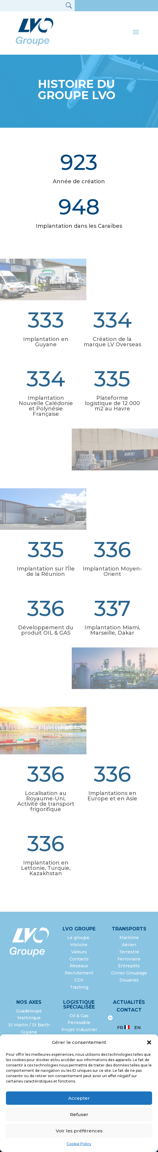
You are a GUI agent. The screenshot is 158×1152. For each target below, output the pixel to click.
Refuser (79, 1114)
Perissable (79, 1022)
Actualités (129, 1002)
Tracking (79, 987)
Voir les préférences (79, 1131)
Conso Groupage (129, 973)
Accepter (79, 1098)
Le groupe (78, 937)
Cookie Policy (79, 1144)
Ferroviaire (129, 959)
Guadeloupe (29, 1011)
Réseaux (79, 965)
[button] (149, 1042)
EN (137, 1027)
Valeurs (79, 952)
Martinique (29, 1017)
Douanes (129, 980)
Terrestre (129, 952)
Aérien (129, 944)
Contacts (79, 959)
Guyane (29, 1032)
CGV (79, 980)
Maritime (129, 937)
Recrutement (79, 973)
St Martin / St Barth (29, 1025)
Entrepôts (129, 965)
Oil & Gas (79, 1015)
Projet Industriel (79, 1029)
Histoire (78, 944)
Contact (129, 1010)
